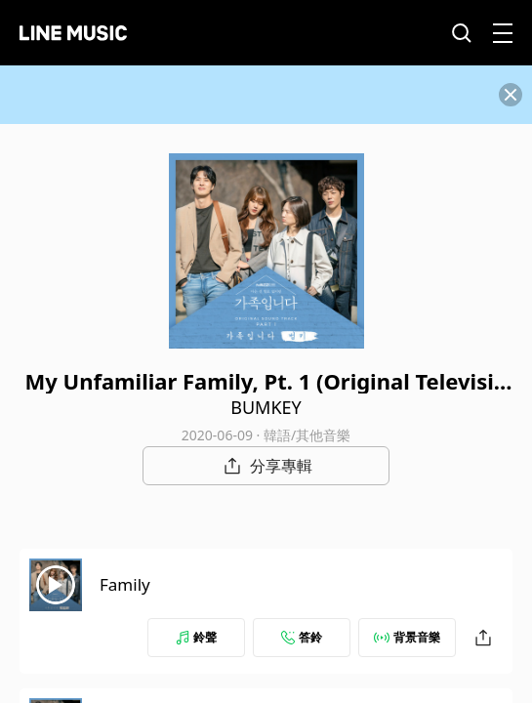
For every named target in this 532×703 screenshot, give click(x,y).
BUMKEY (266, 407)
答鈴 (301, 637)
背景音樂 (407, 637)
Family (125, 584)
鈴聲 (196, 637)
